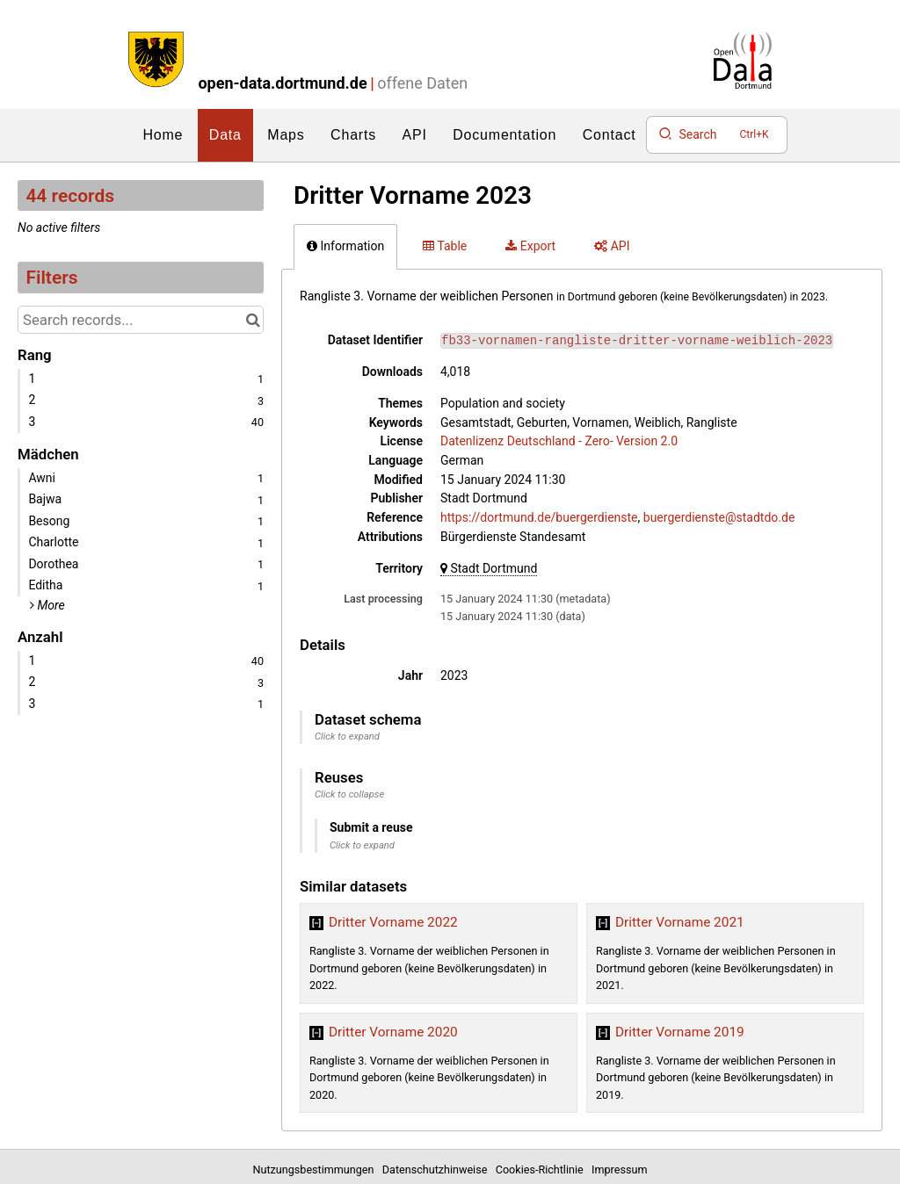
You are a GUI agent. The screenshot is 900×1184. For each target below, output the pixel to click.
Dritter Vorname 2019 (679, 1032)
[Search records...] (141, 320)
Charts (353, 134)
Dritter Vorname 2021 (679, 922)
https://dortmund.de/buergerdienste (539, 517)
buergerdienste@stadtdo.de (719, 517)
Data (225, 134)
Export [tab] (530, 246)
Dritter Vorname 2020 (393, 1032)
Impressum (619, 1169)
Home (162, 134)
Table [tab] (445, 246)
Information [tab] (345, 246)
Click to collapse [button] (349, 794)
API (415, 134)
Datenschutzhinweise (437, 1169)
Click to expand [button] (347, 736)
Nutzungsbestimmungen (316, 1169)
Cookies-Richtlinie (542, 1169)
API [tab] (611, 246)
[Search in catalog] (253, 320)
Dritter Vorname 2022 (393, 922)
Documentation (504, 134)
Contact (609, 134)
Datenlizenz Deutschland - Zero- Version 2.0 (559, 441)
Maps (285, 134)
